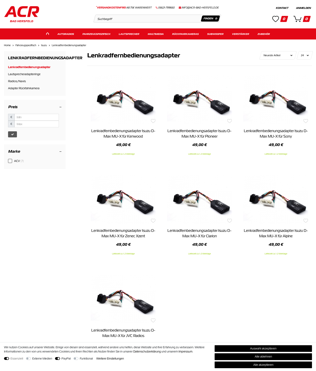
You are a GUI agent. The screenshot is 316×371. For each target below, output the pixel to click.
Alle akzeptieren (263, 365)
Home (7, 45)
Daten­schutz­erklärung (147, 351)
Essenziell (16, 358)
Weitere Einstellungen (110, 358)
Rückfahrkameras (185, 33)
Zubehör (264, 33)
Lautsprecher (129, 33)
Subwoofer (215, 33)
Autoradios (65, 33)
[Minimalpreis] (36, 117)
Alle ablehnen (263, 356)
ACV (19, 161)
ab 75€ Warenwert (124, 7)
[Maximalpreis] (36, 123)
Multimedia (156, 33)
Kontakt (282, 8)
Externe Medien (42, 358)
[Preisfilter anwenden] (12, 134)
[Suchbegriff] (157, 19)
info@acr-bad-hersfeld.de (200, 7)
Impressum (185, 351)
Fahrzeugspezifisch (96, 33)
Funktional (86, 358)
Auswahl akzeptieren (263, 348)
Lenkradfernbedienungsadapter (69, 45)
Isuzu (44, 45)
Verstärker (240, 33)
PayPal (66, 358)
